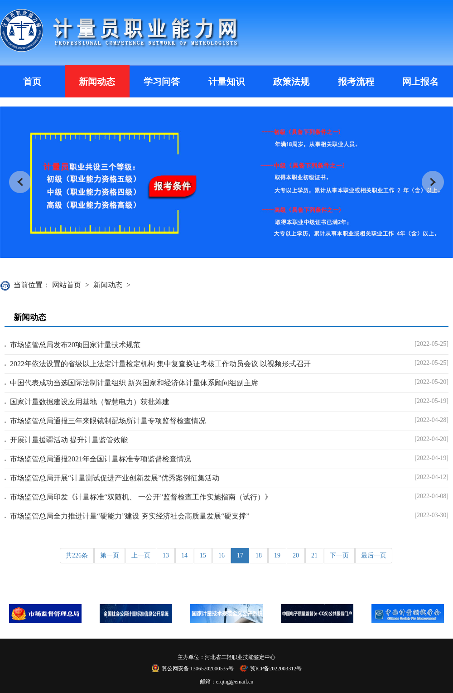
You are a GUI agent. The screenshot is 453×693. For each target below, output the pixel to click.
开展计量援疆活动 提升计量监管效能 (69, 440)
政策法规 (291, 82)
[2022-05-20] (431, 381)
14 (184, 555)
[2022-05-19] (431, 400)
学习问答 (162, 82)
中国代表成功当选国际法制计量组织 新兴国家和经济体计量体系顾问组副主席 (134, 383)
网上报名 (420, 82)
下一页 (339, 555)
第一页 (109, 555)
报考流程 (356, 82)
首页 (32, 82)
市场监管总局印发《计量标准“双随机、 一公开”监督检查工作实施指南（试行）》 (141, 497)
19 (277, 555)
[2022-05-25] (431, 343)
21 (314, 555)
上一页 (140, 555)
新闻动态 (97, 82)
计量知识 (226, 82)
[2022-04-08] (431, 496)
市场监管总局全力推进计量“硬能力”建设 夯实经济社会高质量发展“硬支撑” (129, 516)
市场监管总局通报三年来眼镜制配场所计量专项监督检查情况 (108, 421)
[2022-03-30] (431, 515)
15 (203, 555)
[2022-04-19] (431, 458)
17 (240, 555)
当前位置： (32, 285)
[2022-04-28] (431, 420)
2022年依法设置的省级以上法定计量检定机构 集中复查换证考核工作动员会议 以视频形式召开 (160, 364)
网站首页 (66, 285)
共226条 (77, 555)
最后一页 (373, 555)
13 (166, 555)
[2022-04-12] (431, 477)
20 (296, 555)
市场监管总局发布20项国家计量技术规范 (75, 345)
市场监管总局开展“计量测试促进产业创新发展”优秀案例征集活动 (114, 478)
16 (221, 555)
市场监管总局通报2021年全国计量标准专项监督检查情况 (100, 459)
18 (258, 555)
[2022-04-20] (431, 439)
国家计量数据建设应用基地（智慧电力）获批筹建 (89, 402)
